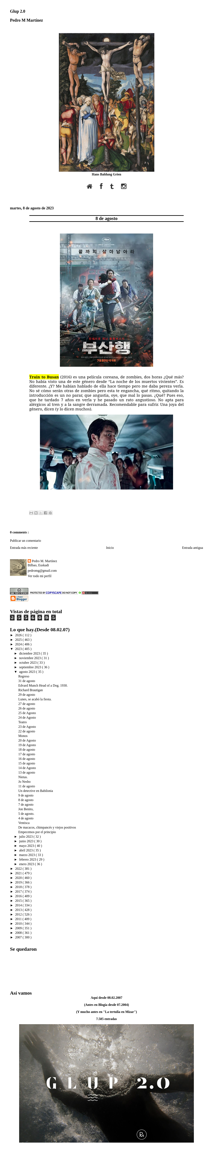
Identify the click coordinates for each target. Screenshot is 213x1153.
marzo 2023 (27, 855)
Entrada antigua (192, 547)
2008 (19, 932)
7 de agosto (25, 804)
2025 (19, 639)
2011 (18, 919)
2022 (19, 868)
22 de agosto (26, 731)
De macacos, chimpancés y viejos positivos (47, 827)
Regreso (23, 676)
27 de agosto (26, 704)
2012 (19, 914)
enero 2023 (27, 864)
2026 (19, 635)
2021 (19, 873)
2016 (19, 896)
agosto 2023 (27, 671)
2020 (19, 878)
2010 (19, 923)
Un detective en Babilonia (35, 791)
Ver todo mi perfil (39, 576)
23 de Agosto (27, 726)
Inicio (110, 547)
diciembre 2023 (30, 653)
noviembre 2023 (30, 658)
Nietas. (23, 777)
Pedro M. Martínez (44, 561)
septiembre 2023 (30, 667)
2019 (19, 882)
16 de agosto (26, 758)
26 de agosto (26, 708)
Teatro (22, 722)
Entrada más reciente (24, 547)
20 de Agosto (27, 740)
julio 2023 (26, 836)
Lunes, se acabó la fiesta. (35, 699)
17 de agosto (26, 754)
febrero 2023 (28, 859)
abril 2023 (26, 850)
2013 (19, 910)
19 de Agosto (27, 745)
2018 (19, 887)
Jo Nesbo (24, 781)
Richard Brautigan (30, 690)
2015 (19, 900)
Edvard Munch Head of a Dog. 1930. (43, 685)
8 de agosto (106, 218)
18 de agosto (26, 749)
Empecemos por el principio (37, 832)
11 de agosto (26, 786)
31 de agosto (26, 681)
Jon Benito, (25, 809)
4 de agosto (25, 818)
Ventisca (24, 823)
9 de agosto (25, 795)
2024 (19, 644)
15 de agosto (26, 763)
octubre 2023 (28, 662)
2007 (19, 937)
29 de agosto (26, 694)
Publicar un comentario (25, 540)
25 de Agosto (27, 713)
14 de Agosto (27, 768)
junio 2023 (26, 841)
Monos (22, 736)
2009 (19, 928)
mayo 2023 (27, 845)
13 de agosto (26, 772)
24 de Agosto (27, 717)
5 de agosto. (26, 813)
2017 (19, 891)
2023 (19, 649)
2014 (19, 905)
